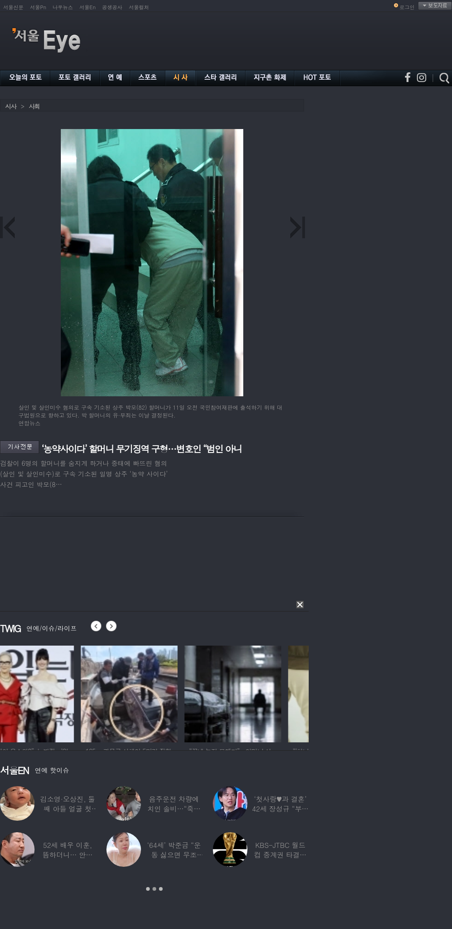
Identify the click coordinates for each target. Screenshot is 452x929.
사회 (34, 106)
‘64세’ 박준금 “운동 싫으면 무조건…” (173, 854)
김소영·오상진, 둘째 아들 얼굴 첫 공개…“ (67, 808)
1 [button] (148, 889)
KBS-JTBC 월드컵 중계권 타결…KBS (280, 854)
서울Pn (38, 7)
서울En (87, 7)
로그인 (407, 7)
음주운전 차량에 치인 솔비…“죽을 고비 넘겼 (174, 808)
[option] (48, 692)
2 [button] (154, 889)
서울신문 (13, 7)
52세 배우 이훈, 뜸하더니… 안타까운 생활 (67, 854)
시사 (10, 106)
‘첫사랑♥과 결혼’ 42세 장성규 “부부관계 (280, 808)
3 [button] (161, 889)
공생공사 (112, 7)
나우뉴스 (63, 7)
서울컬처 (139, 7)
